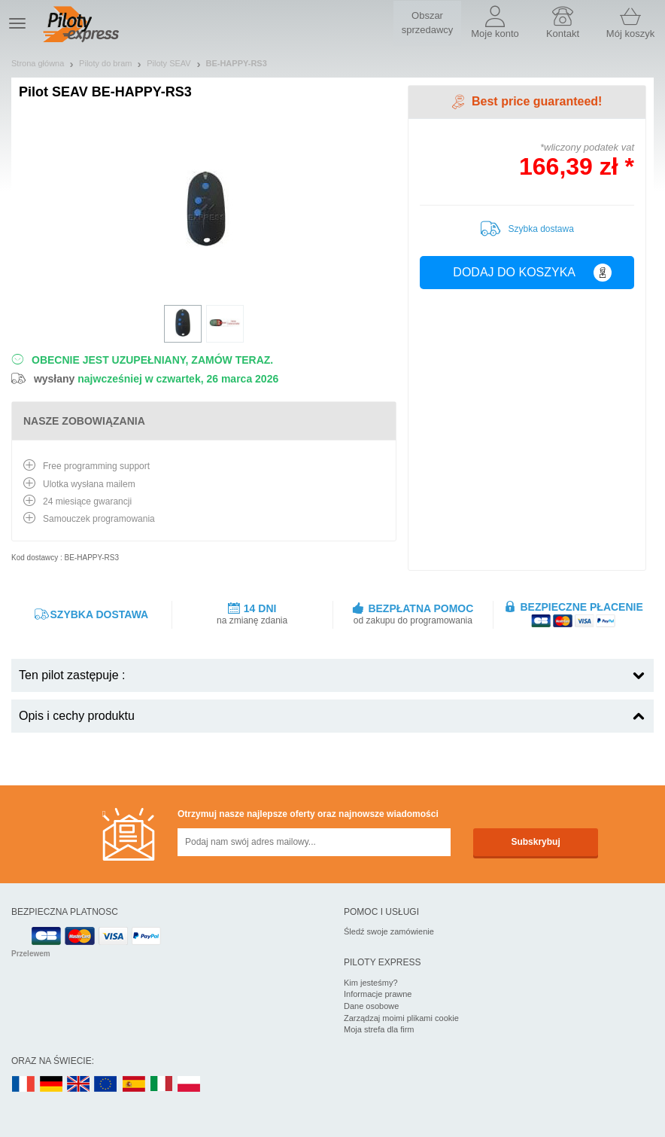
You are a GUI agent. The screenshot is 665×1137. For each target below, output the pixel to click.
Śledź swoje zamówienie (389, 931)
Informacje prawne (378, 993)
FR (23, 1084)
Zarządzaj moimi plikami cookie (401, 1018)
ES (134, 1084)
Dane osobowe (371, 1005)
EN (106, 1084)
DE (51, 1084)
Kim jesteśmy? (371, 982)
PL (190, 1084)
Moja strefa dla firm (379, 1029)
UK (79, 1084)
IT (162, 1084)
